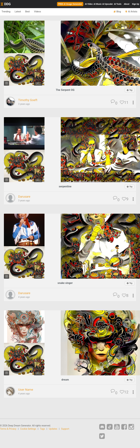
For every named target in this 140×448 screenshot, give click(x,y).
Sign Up (135, 4)
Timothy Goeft (29, 100)
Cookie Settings (28, 429)
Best (32, 11)
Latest (21, 11)
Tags (42, 429)
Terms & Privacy (8, 429)
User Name (26, 390)
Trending (7, 11)
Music (98, 4)
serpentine (65, 186)
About (126, 4)
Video (89, 4)
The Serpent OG (65, 90)
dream (65, 380)
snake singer (65, 283)
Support (65, 429)
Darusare (25, 197)
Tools (117, 4)
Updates (53, 429)
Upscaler (107, 4)
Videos (44, 11)
